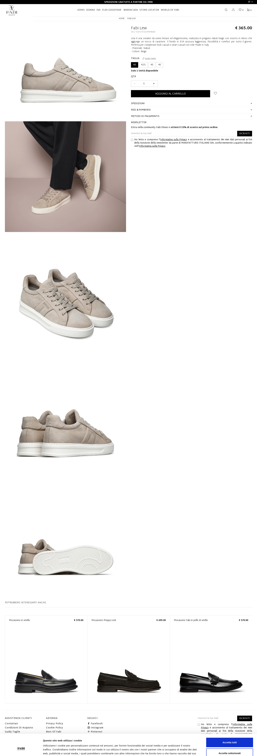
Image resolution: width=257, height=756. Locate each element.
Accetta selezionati (229, 734)
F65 (98, 10)
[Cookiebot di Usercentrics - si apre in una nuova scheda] (21, 749)
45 (159, 65)
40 (134, 65)
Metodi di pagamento (145, 116)
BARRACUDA (131, 10)
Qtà (133, 76)
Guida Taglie (149, 58)
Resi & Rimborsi (141, 110)
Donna (90, 10)
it (250, 2)
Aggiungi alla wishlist (215, 93)
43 (151, 65)
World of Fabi (170, 10)
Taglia (135, 58)
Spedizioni (138, 104)
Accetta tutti (230, 723)
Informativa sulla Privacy (173, 140)
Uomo (81, 10)
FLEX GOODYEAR (111, 10)
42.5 (143, 65)
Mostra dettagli (172, 749)
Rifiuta (230, 745)
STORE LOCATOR (149, 10)
